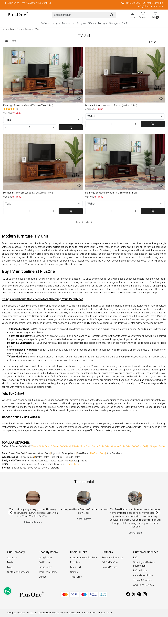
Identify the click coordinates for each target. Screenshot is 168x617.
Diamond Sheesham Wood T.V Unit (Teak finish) (28, 192)
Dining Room (45, 567)
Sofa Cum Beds (114, 453)
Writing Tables (29, 460)
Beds (4, 453)
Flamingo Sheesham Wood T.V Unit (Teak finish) (28, 105)
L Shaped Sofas (157, 446)
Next (157, 512)
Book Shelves (19, 467)
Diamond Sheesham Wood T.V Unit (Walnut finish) (111, 105)
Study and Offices (11, 460)
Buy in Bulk (75, 567)
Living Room (45, 557)
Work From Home (48, 572)
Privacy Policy (105, 612)
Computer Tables (47, 460)
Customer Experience (18, 572)
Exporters (75, 562)
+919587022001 (132, 3)
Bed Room (44, 562)
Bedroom (68, 23)
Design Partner (109, 567)
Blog (9, 567)
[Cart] (71, 127)
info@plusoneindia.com (150, 6)
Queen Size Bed (17, 453)
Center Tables (42, 457)
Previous (11, 512)
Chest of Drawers (50, 467)
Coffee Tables (27, 457)
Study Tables (64, 460)
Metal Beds (82, 453)
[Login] (132, 15)
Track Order (152, 3)
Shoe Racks (34, 467)
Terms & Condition (142, 580)
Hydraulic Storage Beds (63, 453)
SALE (124, 23)
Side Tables (57, 457)
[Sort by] (154, 41)
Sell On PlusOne (110, 562)
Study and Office (86, 23)
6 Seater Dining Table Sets (51, 464)
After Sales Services (143, 585)
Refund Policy (140, 570)
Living (55, 23)
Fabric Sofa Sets (100, 446)
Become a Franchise (112, 557)
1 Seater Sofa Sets (19, 446)
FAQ (135, 557)
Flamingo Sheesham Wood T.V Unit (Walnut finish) (111, 192)
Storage (114, 23)
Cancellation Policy (143, 575)
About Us (12, 557)
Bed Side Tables (72, 457)
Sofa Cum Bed (139, 446)
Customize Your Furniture (83, 557)
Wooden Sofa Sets (120, 446)
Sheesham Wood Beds (38, 453)
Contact (74, 572)
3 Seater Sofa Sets (60, 446)
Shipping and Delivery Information (144, 564)
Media (10, 562)
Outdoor (43, 576)
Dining (102, 23)
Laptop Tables (79, 460)
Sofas (45, 23)
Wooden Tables (10, 457)
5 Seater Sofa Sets (81, 446)
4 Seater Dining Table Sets (23, 464)
